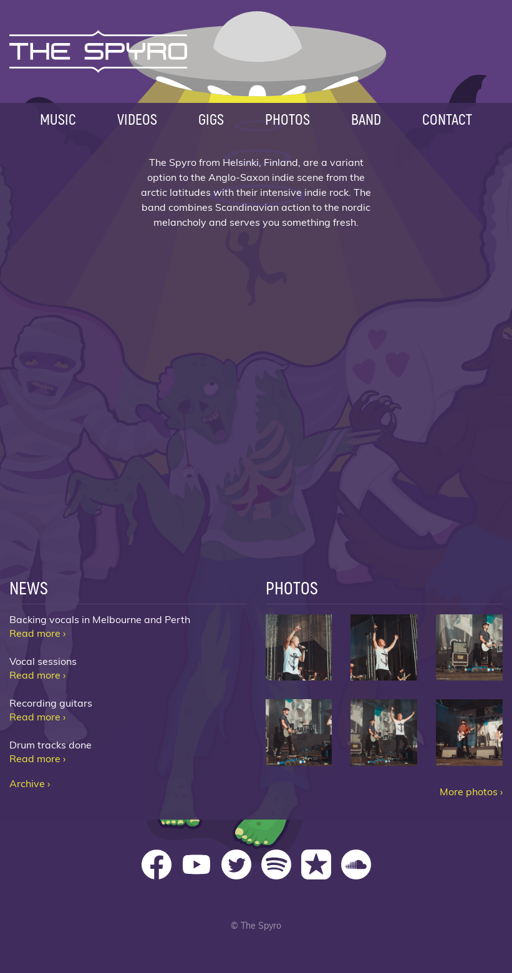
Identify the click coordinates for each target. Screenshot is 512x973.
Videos (137, 119)
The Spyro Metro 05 (383, 732)
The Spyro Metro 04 (299, 732)
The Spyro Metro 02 (383, 647)
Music (58, 119)
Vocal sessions (43, 662)
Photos (287, 119)
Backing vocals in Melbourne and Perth (99, 620)
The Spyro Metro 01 (299, 647)
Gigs (211, 119)
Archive (27, 784)
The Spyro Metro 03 (469, 647)
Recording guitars (50, 704)
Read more (34, 634)
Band (366, 119)
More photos (469, 792)
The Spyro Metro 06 (469, 732)
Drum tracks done (50, 745)
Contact (447, 119)
